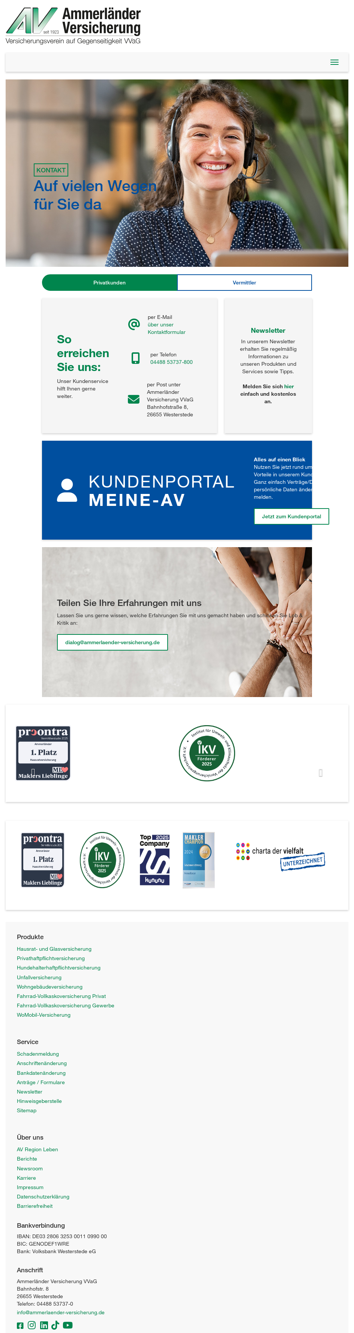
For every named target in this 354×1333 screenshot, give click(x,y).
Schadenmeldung (38, 1053)
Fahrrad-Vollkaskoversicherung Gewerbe (65, 1005)
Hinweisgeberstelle (39, 1101)
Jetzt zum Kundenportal (291, 516)
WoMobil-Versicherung (43, 1014)
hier (289, 386)
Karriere (26, 1177)
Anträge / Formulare (41, 1082)
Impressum (30, 1187)
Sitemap (26, 1110)
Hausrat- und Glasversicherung (54, 949)
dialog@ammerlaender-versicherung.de (112, 642)
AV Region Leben (37, 1149)
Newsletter (29, 1091)
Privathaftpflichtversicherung (51, 958)
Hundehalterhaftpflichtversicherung (58, 967)
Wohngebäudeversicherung (49, 986)
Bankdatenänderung (41, 1073)
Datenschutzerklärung (43, 1196)
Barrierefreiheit (34, 1206)
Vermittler (244, 282)
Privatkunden (109, 282)
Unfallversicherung (39, 977)
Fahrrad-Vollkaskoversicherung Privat (61, 996)
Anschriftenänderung (42, 1063)
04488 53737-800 (171, 362)
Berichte (27, 1158)
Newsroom (30, 1168)
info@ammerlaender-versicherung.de (61, 1312)
